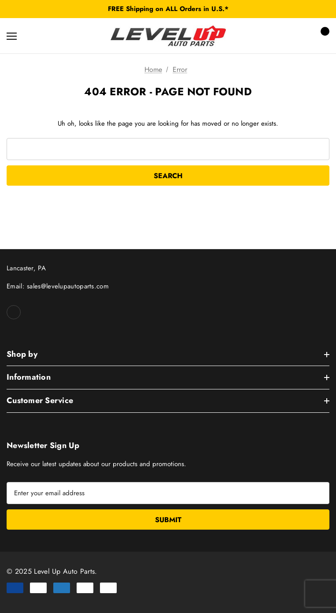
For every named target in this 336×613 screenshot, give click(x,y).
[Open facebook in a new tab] (14, 312)
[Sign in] (297, 36)
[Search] (35, 35)
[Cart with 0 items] (322, 35)
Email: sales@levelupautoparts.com (58, 286)
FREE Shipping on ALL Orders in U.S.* (168, 9)
